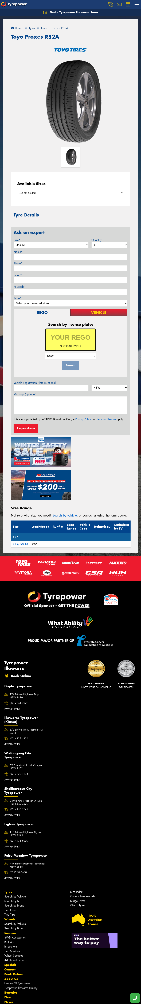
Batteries (9, 908)
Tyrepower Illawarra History (20, 954)
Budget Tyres (77, 866)
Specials (10, 930)
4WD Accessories (15, 903)
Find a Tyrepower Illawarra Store (70, 12)
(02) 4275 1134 (19, 739)
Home (16, 28)
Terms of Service (106, 419)
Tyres (8, 858)
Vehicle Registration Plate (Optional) (35, 383)
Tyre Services (12, 917)
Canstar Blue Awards (82, 862)
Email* (18, 275)
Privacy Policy (83, 419)
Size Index (76, 857)
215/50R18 (20, 510)
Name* (18, 252)
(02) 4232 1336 (19, 704)
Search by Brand (14, 871)
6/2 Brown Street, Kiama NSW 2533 (26, 697)
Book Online (13, 940)
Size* (17, 240)
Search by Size (13, 867)
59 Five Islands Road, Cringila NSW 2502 (26, 733)
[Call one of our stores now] (135, 998)
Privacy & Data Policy (24, 998)
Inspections (10, 912)
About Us (11, 944)
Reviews (10, 977)
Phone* (18, 263)
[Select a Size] (70, 193)
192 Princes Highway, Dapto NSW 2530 (25, 662)
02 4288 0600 (18, 838)
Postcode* (20, 287)
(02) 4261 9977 (19, 668)
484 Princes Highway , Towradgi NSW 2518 (27, 831)
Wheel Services (13, 921)
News (8, 968)
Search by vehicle (65, 481)
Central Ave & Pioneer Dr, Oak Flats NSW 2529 (26, 768)
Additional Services (15, 926)
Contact (9, 935)
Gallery (9, 972)
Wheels (9, 885)
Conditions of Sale (46, 998)
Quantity (96, 240)
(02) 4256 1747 (19, 775)
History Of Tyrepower (17, 949)
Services (10, 899)
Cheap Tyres (77, 871)
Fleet (7, 963)
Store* (17, 298)
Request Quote (26, 428)
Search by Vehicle (15, 862)
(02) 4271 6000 (19, 806)
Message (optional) (25, 394)
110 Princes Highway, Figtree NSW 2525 (25, 799)
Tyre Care (10, 876)
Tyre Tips (9, 880)
